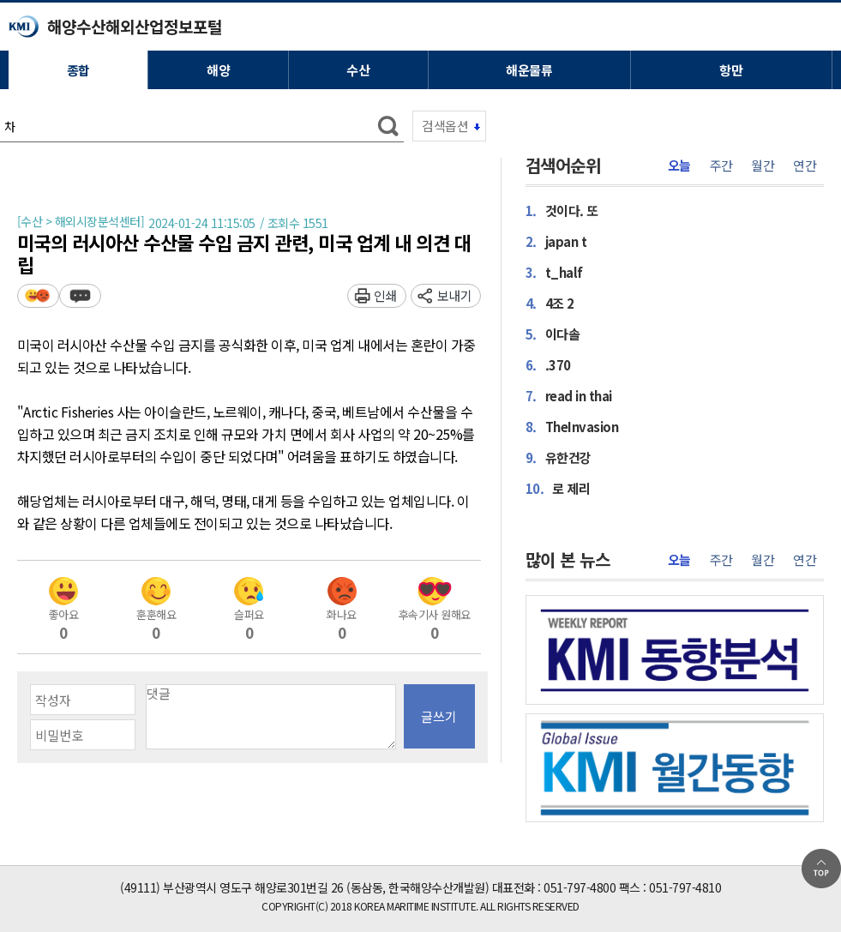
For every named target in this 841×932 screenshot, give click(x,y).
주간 (721, 165)
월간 (762, 165)
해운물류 (529, 70)
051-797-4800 (580, 887)
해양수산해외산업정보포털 (134, 26)
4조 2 (550, 302)
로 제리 (558, 487)
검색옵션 (445, 126)
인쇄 (385, 295)
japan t (556, 241)
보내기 (454, 295)
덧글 (80, 295)
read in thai (569, 395)
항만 (730, 70)
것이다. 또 (562, 210)
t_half (554, 271)
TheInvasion (572, 426)
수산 (357, 70)
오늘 (679, 165)
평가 (38, 295)
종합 (78, 70)
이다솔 (553, 333)
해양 (218, 70)
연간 (804, 165)
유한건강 (559, 457)
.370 (548, 364)
